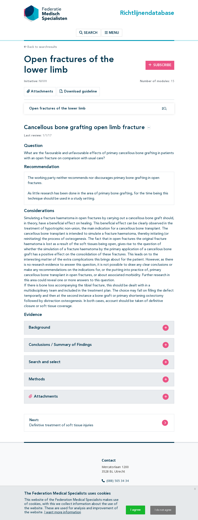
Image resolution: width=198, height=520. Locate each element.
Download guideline (78, 91)
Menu (112, 33)
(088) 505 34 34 (115, 481)
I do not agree (163, 510)
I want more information (62, 512)
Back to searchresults (40, 46)
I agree (135, 509)
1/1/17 (38, 135)
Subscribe (159, 65)
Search (88, 33)
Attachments (40, 91)
